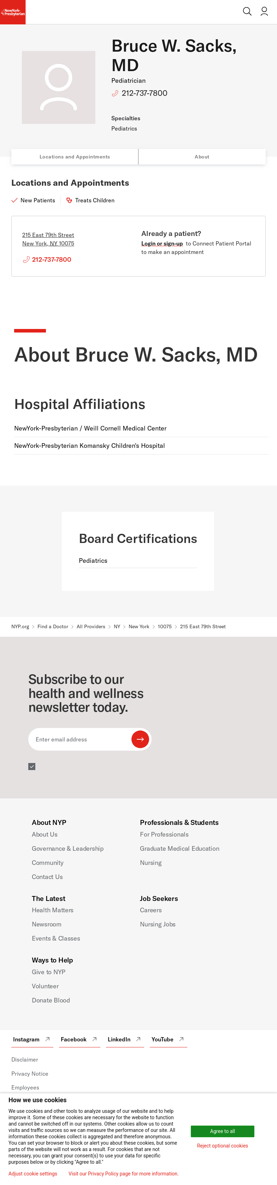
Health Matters (52, 910)
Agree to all (222, 1131)
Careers (150, 910)
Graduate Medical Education (179, 848)
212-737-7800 (144, 93)
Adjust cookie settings (32, 1174)
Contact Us (47, 877)
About (202, 157)
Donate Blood (51, 1000)
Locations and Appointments (75, 157)
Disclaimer (24, 1059)
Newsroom (46, 924)
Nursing (150, 863)
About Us (45, 834)
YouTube (168, 1039)
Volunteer (45, 986)
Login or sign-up (162, 243)
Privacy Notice (29, 1073)
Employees (25, 1087)
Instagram (32, 1039)
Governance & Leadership (68, 848)
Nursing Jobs (158, 924)
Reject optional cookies (222, 1146)
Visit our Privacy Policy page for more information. (124, 1174)
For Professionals (164, 834)
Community (48, 863)
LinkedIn (125, 1039)
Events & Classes (56, 938)
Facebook (80, 1039)
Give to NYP (48, 972)
